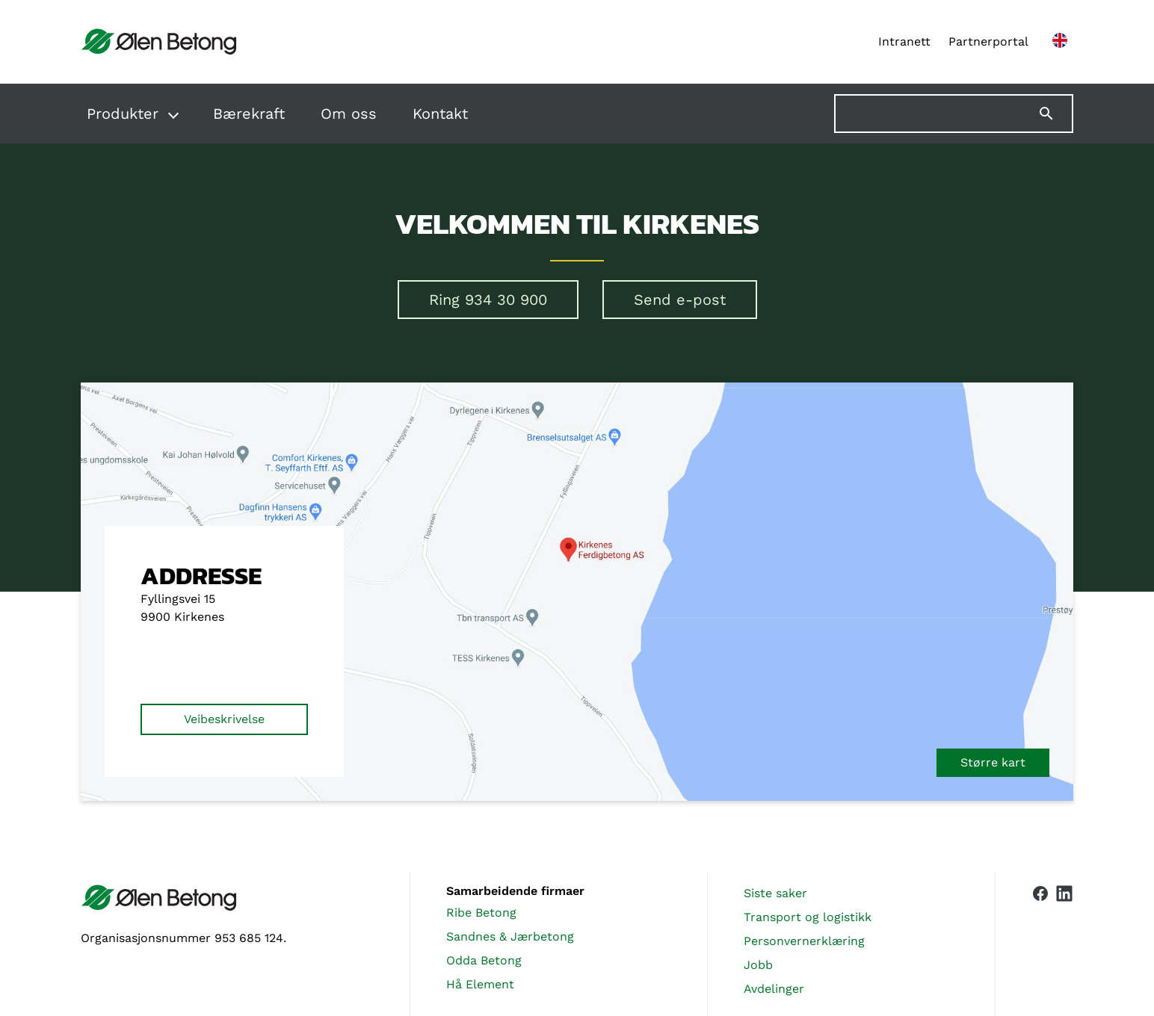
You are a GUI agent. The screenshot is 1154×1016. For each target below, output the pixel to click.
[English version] (1059, 42)
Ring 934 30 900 (488, 300)
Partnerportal (988, 41)
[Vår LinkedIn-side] (1064, 944)
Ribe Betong (481, 912)
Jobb (758, 965)
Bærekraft (249, 114)
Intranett (904, 41)
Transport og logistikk (807, 917)
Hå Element (480, 984)
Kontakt (440, 114)
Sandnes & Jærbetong (510, 936)
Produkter (122, 114)
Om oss (349, 114)
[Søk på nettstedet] (953, 113)
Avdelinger (774, 989)
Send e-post (680, 300)
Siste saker (775, 893)
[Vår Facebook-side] (1040, 941)
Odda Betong (484, 960)
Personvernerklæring (804, 941)
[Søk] (1055, 113)
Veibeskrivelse (224, 719)
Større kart (992, 762)
